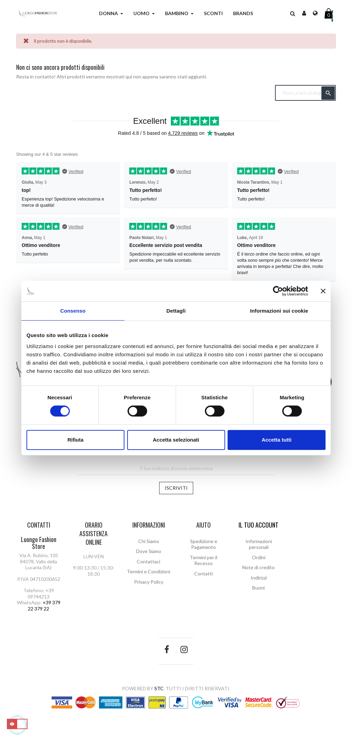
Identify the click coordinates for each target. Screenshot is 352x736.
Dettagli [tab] (176, 311)
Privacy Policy (148, 582)
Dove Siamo (148, 551)
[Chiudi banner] (323, 291)
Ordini (258, 557)
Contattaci (148, 561)
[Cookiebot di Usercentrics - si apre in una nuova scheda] (278, 291)
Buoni (258, 588)
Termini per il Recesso (203, 560)
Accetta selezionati (176, 440)
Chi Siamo (148, 541)
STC (159, 688)
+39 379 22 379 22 (44, 605)
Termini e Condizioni (148, 571)
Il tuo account (258, 524)
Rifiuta (75, 440)
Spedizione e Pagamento (203, 544)
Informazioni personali (258, 544)
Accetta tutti (277, 440)
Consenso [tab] (72, 311)
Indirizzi (259, 578)
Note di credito (258, 567)
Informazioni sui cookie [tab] (279, 311)
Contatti (203, 573)
